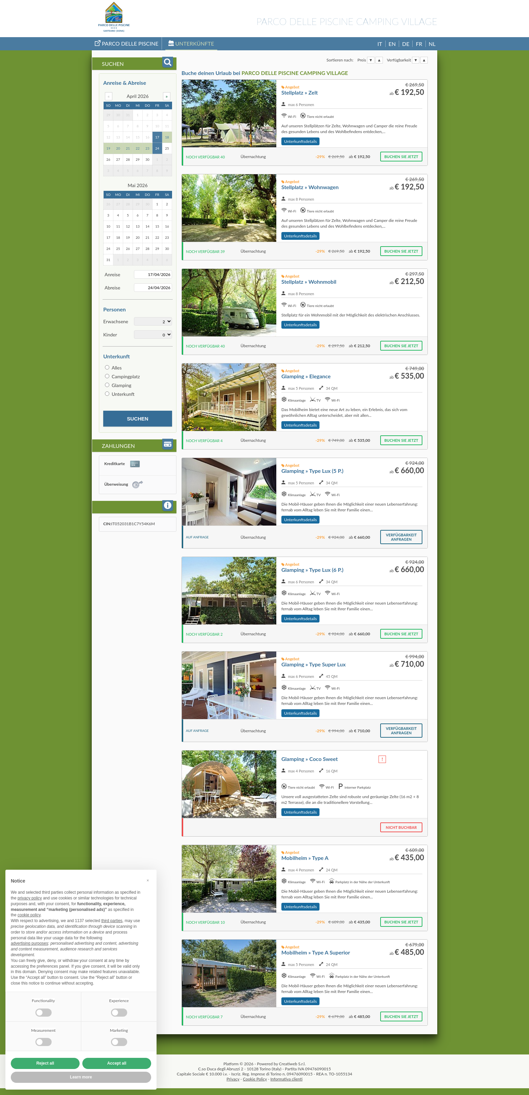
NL (432, 44)
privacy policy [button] (30, 898)
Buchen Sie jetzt (401, 156)
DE (405, 44)
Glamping (121, 385)
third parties (111, 920)
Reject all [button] (45, 1063)
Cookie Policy (255, 1078)
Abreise (112, 287)
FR (419, 44)
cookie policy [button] (29, 915)
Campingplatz (126, 376)
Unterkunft (123, 394)
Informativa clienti (287, 1078)
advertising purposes (29, 943)
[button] (147, 880)
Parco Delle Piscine (127, 43)
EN (392, 44)
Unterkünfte (191, 43)
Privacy (232, 1078)
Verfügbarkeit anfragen (401, 537)
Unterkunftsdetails (300, 141)
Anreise (112, 274)
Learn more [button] (81, 1077)
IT (380, 44)
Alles (117, 368)
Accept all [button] (117, 1063)
